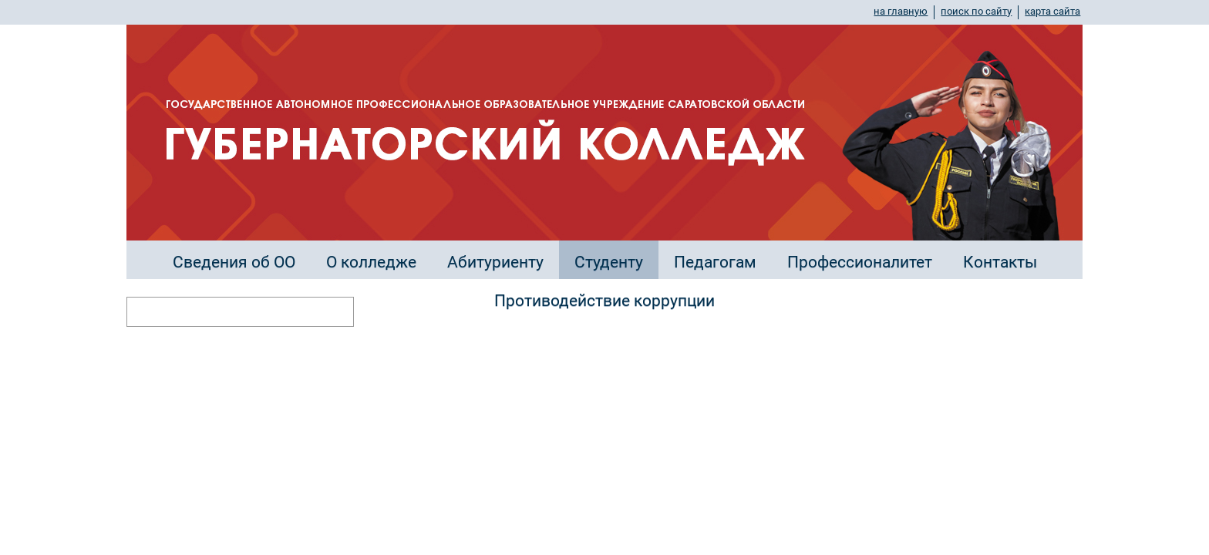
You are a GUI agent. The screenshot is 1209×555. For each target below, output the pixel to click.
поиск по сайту (976, 11)
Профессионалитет (859, 262)
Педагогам (715, 262)
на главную (901, 11)
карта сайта (1052, 11)
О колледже (371, 262)
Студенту (608, 262)
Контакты (1000, 262)
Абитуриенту (495, 262)
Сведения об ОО (234, 262)
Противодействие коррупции (604, 300)
